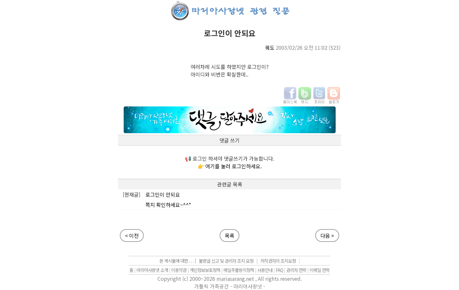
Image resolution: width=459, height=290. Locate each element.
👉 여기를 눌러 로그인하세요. (230, 166)
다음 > (327, 235)
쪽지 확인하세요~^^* (168, 204)
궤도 (269, 47)
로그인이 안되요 (162, 194)
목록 (229, 235)
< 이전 (132, 235)
